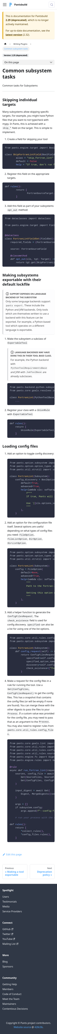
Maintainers (9, 1004)
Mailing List (10, 944)
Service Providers (12, 911)
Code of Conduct (11, 994)
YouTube (8, 939)
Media (5, 906)
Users (5, 896)
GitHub (7, 929)
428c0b (39, 1027)
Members (7, 989)
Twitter (7, 934)
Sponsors (7, 966)
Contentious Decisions (15, 1008)
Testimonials (9, 901)
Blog (5, 961)
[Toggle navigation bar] (4, 4)
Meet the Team (10, 999)
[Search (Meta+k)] (52, 5)
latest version (14, 34)
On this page (11, 62)
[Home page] (5, 44)
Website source (22, 1027)
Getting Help (9, 984)
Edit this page (12, 854)
